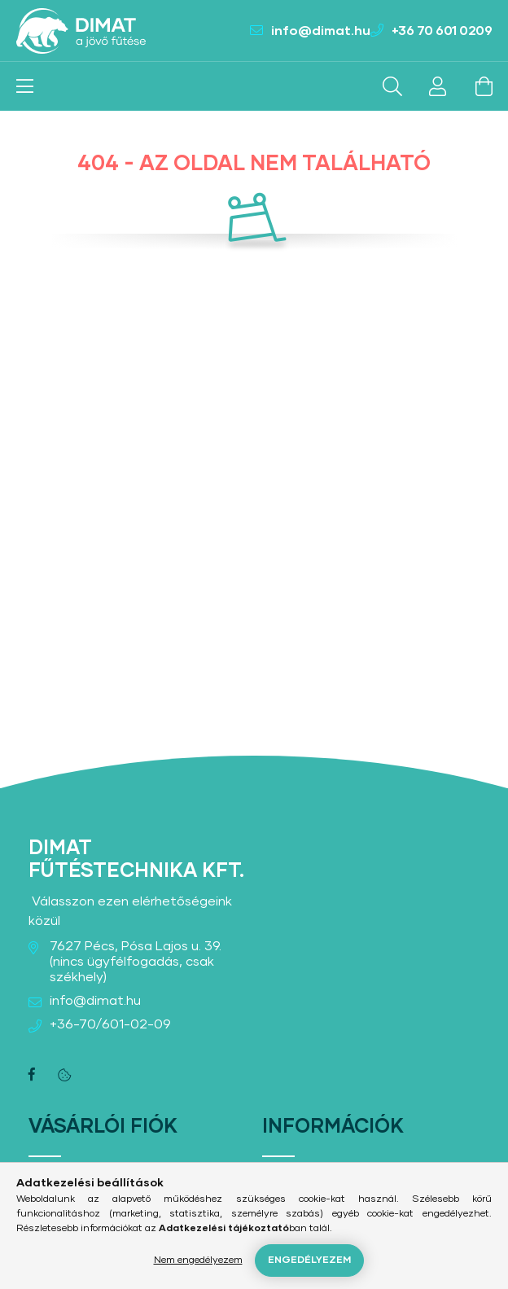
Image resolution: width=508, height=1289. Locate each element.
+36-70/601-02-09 (110, 1024)
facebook (31, 1075)
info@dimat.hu (320, 30)
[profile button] (438, 86)
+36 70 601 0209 (442, 30)
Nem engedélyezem (198, 1260)
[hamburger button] (24, 86)
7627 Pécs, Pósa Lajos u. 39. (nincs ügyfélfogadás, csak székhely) (135, 962)
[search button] (392, 86)
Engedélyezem (309, 1260)
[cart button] (483, 86)
